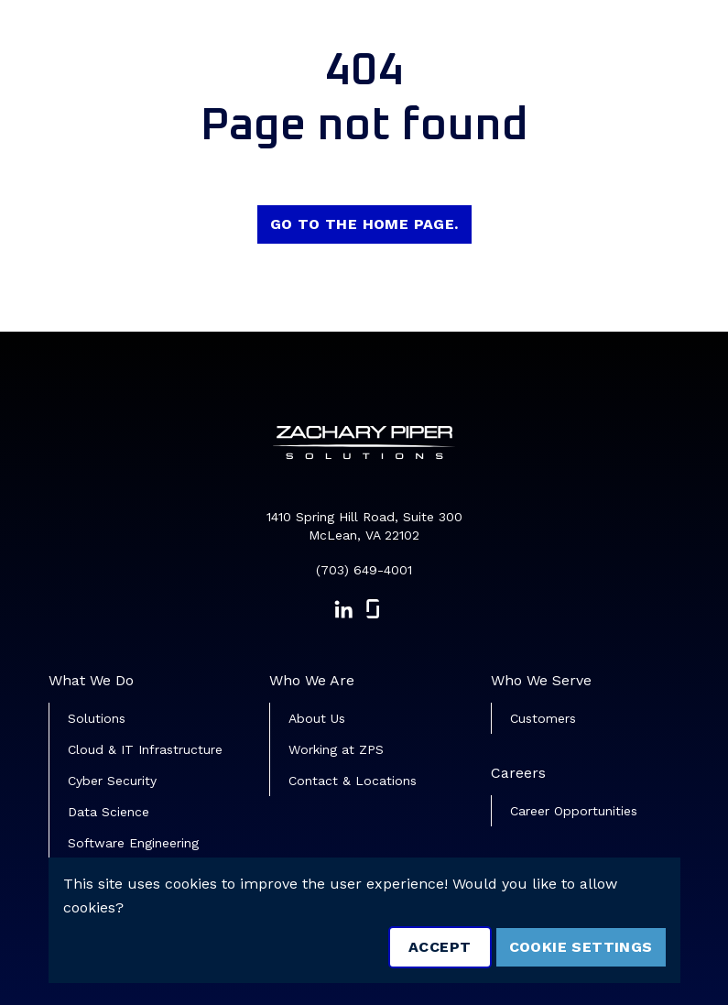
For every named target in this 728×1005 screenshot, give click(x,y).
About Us (316, 718)
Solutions (96, 718)
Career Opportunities (573, 810)
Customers (543, 718)
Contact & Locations (352, 780)
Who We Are (311, 680)
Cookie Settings (581, 947)
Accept (439, 947)
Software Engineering (133, 843)
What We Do (91, 680)
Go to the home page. (364, 224)
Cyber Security (112, 780)
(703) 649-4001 (364, 570)
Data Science (108, 811)
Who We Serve (541, 680)
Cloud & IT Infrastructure (145, 749)
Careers (518, 772)
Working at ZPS (336, 749)
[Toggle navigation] (687, 42)
